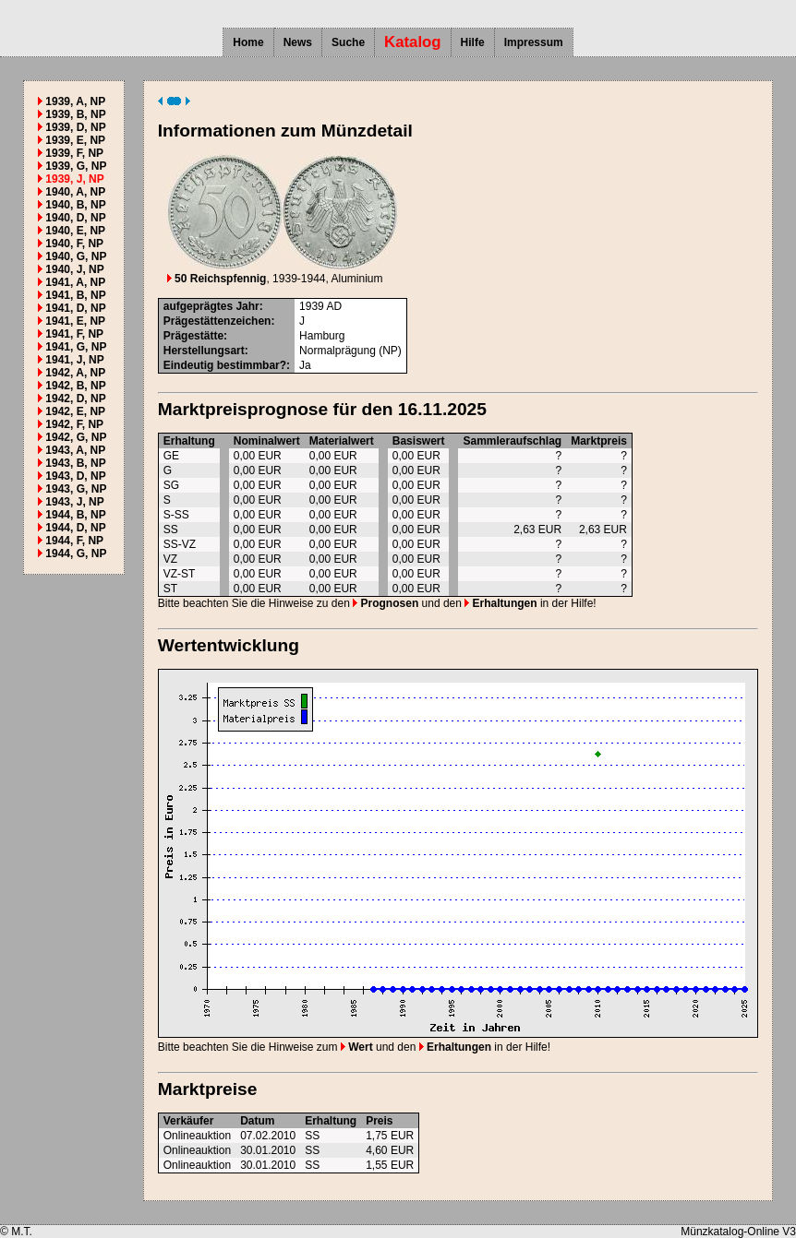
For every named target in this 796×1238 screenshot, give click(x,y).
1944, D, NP (75, 527)
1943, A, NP (75, 450)
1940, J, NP (74, 269)
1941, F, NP (74, 333)
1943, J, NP (74, 501)
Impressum (533, 42)
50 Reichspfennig (217, 278)
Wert (357, 1047)
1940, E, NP (75, 230)
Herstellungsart (204, 350)
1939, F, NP (74, 153)
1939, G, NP (75, 166)
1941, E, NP (75, 321)
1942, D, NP (75, 398)
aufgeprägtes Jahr (211, 306)
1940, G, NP (75, 256)
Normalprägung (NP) (350, 350)
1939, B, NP (75, 114)
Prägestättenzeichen (217, 321)
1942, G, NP (75, 437)
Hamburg (321, 335)
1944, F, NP (74, 540)
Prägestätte (193, 335)
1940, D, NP (75, 217)
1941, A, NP (75, 282)
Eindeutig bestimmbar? (224, 365)
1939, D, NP (75, 127)
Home (248, 42)
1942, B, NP (75, 385)
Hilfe (473, 42)
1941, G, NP (75, 346)
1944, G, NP (75, 553)
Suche (348, 42)
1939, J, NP (74, 179)
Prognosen (385, 603)
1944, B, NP (75, 514)
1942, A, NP (75, 372)
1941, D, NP (75, 308)
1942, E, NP (75, 411)
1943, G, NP (75, 488)
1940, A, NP (75, 191)
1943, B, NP (75, 463)
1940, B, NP (75, 204)
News (297, 42)
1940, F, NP (74, 243)
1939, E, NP (75, 140)
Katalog (412, 42)
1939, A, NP (75, 101)
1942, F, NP (74, 424)
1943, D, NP (75, 476)
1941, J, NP (74, 359)
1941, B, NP (75, 295)
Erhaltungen (500, 603)
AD (334, 306)
